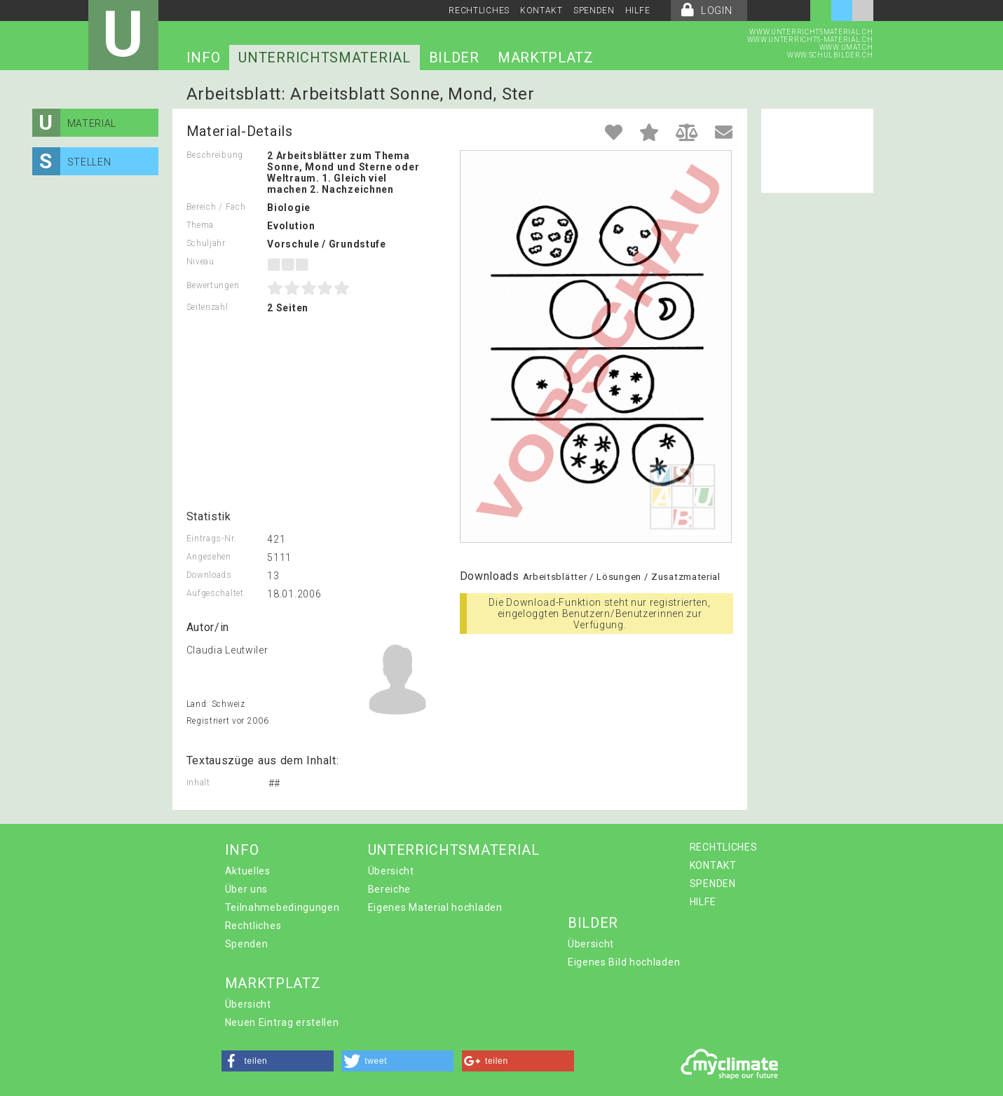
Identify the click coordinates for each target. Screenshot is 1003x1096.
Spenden (246, 943)
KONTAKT (541, 10)
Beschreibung (214, 155)
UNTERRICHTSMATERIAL (324, 57)
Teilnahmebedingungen (282, 907)
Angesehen (208, 557)
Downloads (209, 575)
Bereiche (389, 889)
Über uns (246, 889)
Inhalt (198, 782)
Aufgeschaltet (215, 593)
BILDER (454, 57)
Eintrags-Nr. (211, 538)
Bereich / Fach (216, 207)
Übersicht (391, 871)
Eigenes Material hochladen (435, 907)
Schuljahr (206, 243)
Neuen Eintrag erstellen (282, 1022)
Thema (200, 225)
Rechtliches (253, 925)
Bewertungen (213, 285)
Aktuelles (248, 871)
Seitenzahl (207, 307)
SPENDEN (594, 10)
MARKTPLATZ (546, 57)
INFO (203, 57)
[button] (277, 1060)
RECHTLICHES (479, 10)
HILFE (637, 10)
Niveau (200, 261)
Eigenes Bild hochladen (624, 962)
